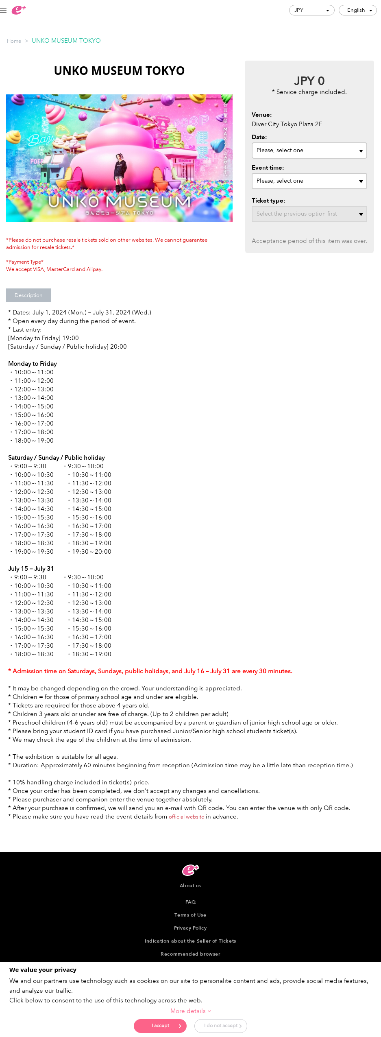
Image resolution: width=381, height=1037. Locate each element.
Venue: (262, 115)
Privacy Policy (190, 928)
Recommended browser (190, 954)
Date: (259, 137)
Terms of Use (190, 915)
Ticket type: (268, 200)
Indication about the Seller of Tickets (190, 941)
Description (29, 295)
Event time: (268, 168)
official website (186, 817)
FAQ (190, 902)
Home (14, 41)
